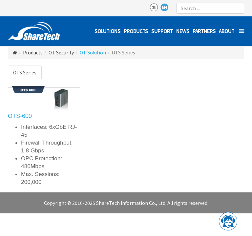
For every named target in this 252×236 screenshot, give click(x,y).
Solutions (107, 31)
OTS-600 (20, 116)
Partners (204, 31)
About (226, 31)
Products (136, 31)
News (182, 31)
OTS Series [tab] (24, 72)
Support (162, 31)
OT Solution (93, 52)
